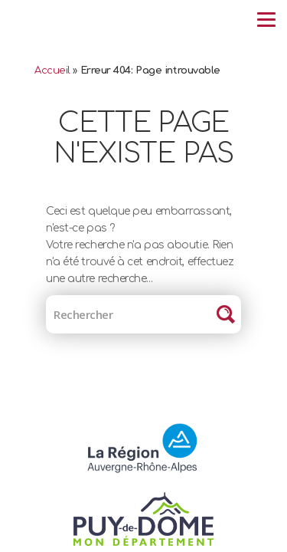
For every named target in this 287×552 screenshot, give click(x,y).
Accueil (52, 70)
